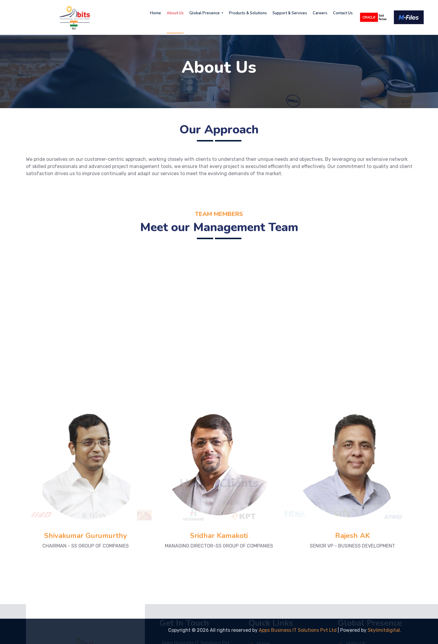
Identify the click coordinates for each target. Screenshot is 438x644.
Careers (320, 13)
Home (155, 13)
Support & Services (290, 13)
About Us (175, 13)
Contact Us (343, 13)
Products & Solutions (248, 13)
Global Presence (205, 13)
